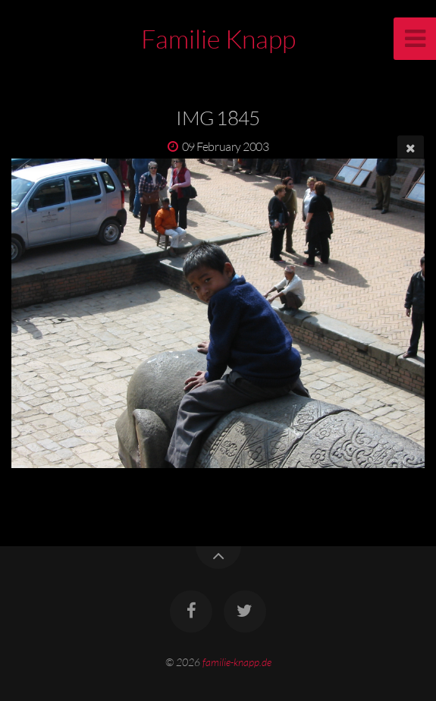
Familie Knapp (218, 39)
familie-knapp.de (236, 661)
